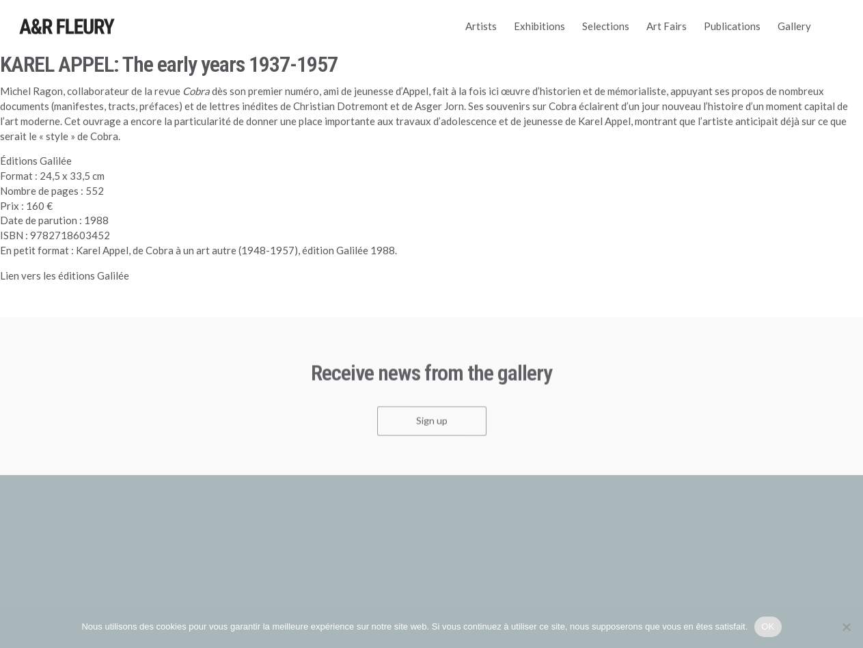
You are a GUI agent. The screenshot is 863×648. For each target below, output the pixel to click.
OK (767, 626)
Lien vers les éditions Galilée (64, 275)
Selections (605, 26)
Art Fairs (666, 26)
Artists (481, 26)
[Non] (846, 627)
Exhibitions (539, 26)
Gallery (794, 26)
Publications (732, 26)
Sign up (432, 423)
